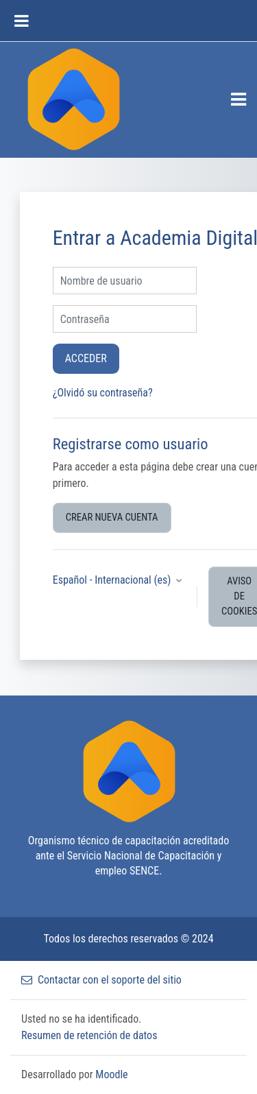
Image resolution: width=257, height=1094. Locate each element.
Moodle (111, 1074)
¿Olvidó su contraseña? (103, 392)
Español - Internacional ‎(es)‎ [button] (113, 579)
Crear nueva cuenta (112, 517)
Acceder (86, 358)
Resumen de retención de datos (89, 1035)
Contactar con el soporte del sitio (101, 979)
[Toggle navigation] (238, 99)
